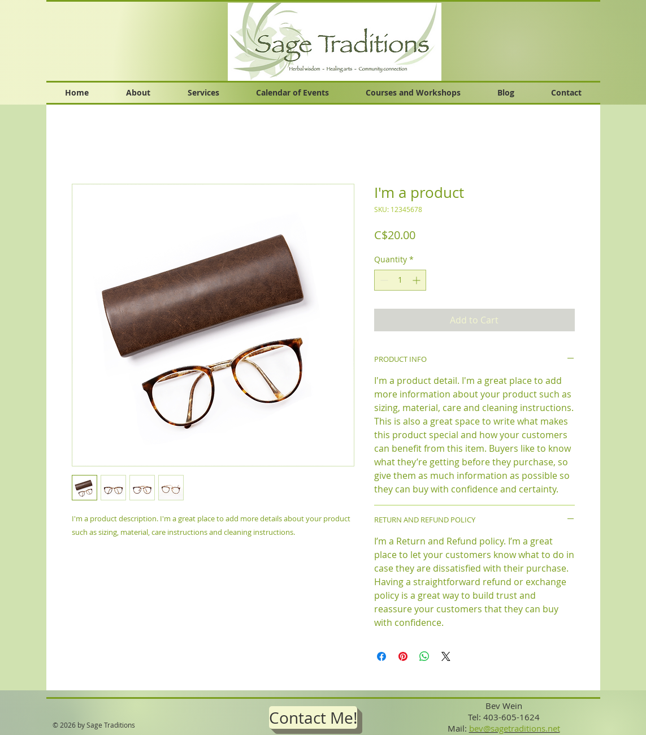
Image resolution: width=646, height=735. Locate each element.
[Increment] (417, 280)
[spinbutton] (400, 280)
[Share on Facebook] (381, 656)
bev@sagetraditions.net (514, 728)
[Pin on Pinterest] (403, 656)
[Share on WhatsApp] (424, 656)
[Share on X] (446, 656)
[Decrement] (383, 280)
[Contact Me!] (313, 717)
